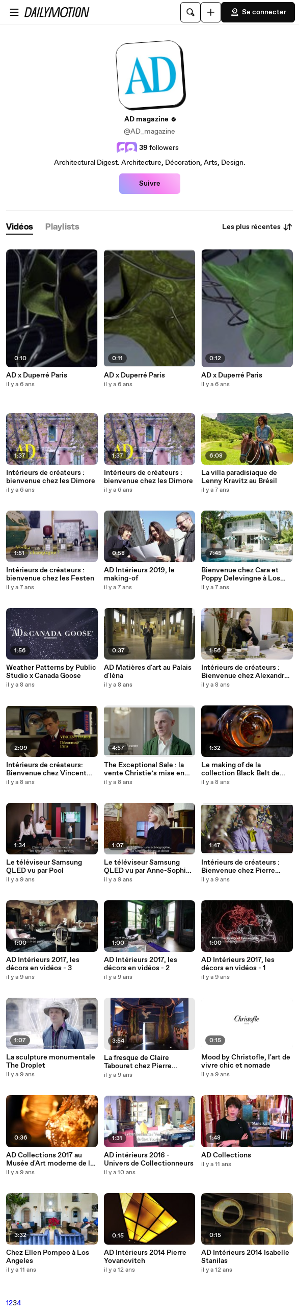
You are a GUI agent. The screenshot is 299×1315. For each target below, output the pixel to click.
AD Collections (226, 1155)
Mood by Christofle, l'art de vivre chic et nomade (245, 1061)
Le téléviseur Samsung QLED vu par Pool (44, 866)
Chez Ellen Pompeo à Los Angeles (47, 1257)
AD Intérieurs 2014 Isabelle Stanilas (245, 1257)
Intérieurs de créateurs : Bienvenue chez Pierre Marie (240, 866)
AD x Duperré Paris (36, 375)
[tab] (19, 227)
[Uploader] (211, 12)
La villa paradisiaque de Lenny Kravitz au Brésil (239, 477)
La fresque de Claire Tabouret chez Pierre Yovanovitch (138, 1062)
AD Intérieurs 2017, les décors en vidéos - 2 (140, 964)
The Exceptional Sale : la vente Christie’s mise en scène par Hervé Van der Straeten (144, 769)
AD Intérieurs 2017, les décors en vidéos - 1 (238, 964)
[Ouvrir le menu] (14, 12)
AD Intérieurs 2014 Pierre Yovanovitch (145, 1257)
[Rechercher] (190, 12)
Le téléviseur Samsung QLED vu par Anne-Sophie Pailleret (147, 866)
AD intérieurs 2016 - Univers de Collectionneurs (149, 1159)
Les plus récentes (257, 227)
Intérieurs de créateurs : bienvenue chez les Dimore (50, 477)
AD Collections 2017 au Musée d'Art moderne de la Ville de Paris (50, 1159)
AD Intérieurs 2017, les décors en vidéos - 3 (42, 964)
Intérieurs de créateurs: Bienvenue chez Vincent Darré (46, 769)
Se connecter (258, 12)
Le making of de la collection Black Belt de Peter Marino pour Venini (242, 769)
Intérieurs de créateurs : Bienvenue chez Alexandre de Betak (244, 672)
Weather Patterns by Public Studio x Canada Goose (51, 672)
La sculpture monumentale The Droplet (50, 1061)
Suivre (149, 183)
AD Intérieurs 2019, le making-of (139, 574)
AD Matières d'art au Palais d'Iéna (148, 672)
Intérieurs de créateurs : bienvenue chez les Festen (50, 574)
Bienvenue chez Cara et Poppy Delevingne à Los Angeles (240, 574)
